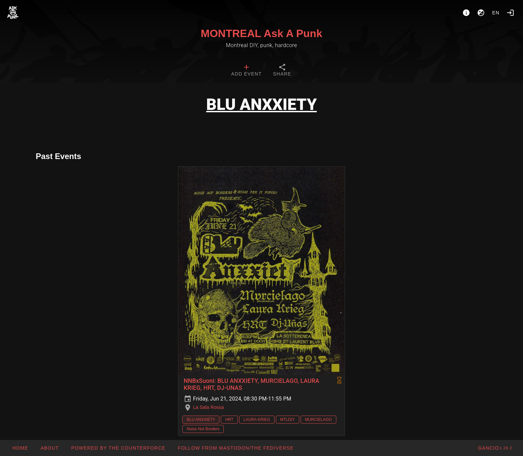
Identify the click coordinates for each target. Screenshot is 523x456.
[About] (466, 12)
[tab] (246, 71)
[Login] (510, 12)
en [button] (496, 12)
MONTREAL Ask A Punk (261, 33)
